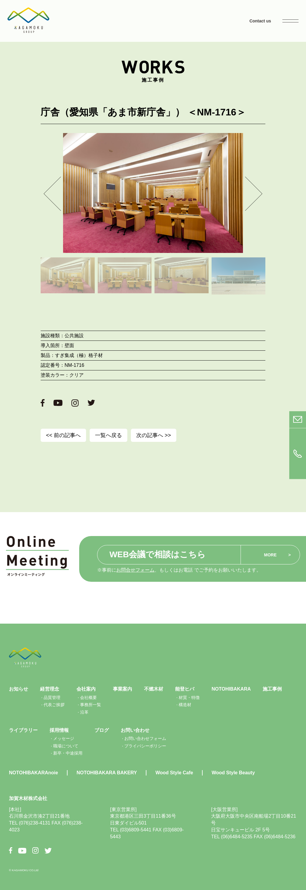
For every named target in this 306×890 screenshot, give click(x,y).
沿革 (84, 712)
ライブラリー (23, 730)
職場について (65, 746)
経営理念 (49, 688)
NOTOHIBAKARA (231, 688)
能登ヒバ (184, 688)
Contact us (260, 21)
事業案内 (122, 688)
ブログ (101, 730)
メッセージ (63, 738)
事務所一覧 (90, 704)
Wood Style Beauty (233, 772)
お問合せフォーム (135, 570)
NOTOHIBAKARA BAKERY (106, 772)
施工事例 (272, 688)
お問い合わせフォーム (145, 738)
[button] (52, 193)
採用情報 (59, 730)
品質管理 (52, 697)
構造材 (185, 704)
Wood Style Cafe (174, 772)
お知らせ (18, 688)
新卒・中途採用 (67, 753)
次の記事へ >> (153, 435)
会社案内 (86, 688)
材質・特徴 (189, 697)
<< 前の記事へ (63, 435)
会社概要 (88, 697)
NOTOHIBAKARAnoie (33, 772)
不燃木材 (153, 688)
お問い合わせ (135, 730)
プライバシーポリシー (145, 746)
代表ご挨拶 (54, 704)
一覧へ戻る (108, 435)
